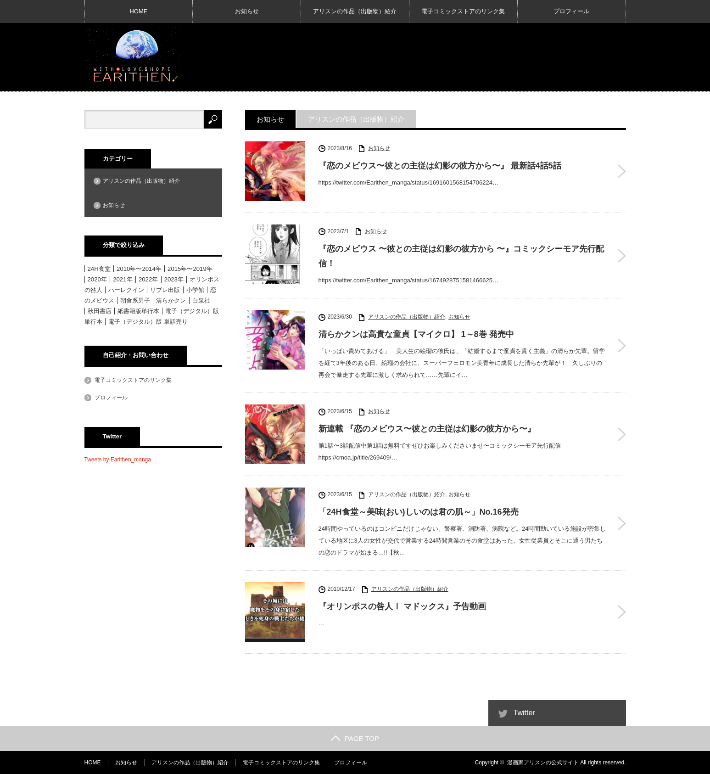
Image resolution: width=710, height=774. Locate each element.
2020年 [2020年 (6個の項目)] (97, 279)
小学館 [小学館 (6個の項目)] (195, 289)
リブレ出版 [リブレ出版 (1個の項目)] (165, 289)
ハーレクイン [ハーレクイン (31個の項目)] (126, 289)
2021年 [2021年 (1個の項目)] (122, 279)
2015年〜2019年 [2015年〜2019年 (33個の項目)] (190, 268)
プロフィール (571, 11)
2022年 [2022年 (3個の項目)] (148, 279)
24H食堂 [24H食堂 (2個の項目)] (99, 268)
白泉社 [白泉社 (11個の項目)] (201, 300)
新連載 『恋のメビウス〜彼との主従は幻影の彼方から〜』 (427, 428)
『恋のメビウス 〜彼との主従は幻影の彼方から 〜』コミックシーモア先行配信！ (461, 256)
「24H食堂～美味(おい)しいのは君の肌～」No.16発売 (419, 511)
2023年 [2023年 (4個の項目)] (174, 279)
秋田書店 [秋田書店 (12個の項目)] (100, 311)
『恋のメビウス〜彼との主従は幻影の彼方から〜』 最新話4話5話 (440, 165)
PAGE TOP (355, 738)
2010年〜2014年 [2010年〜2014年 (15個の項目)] (139, 268)
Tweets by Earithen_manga (117, 459)
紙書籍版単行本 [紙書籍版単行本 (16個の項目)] (138, 311)
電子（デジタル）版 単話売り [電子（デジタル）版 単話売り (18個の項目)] (148, 321)
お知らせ (247, 11)
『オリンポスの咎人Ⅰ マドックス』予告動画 (402, 606)
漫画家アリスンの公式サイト (543, 762)
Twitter (524, 713)
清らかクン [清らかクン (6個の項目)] (171, 300)
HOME (138, 11)
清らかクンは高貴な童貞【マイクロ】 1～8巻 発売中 (416, 334)
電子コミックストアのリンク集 (463, 11)
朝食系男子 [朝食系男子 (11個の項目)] (135, 300)
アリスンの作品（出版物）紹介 (355, 11)
